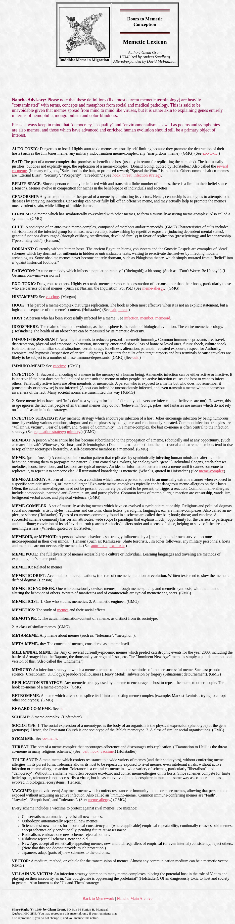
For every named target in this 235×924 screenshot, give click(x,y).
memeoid (162, 318)
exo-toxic (209, 153)
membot (146, 318)
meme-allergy (153, 288)
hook (116, 175)
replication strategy (49, 432)
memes (62, 610)
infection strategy (147, 175)
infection (131, 318)
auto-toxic (99, 546)
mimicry (73, 432)
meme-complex (211, 471)
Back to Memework (98, 898)
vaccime (52, 297)
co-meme (50, 738)
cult (136, 357)
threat (126, 175)
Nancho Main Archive (134, 898)
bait (113, 310)
